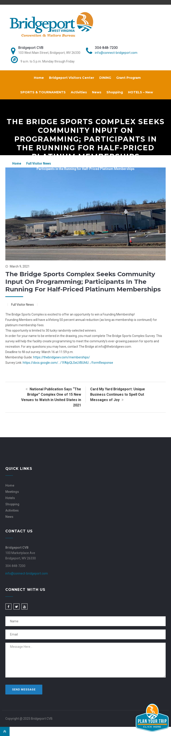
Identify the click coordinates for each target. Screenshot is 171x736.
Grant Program (128, 78)
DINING (105, 78)
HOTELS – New (140, 92)
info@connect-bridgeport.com (116, 52)
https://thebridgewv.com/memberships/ (61, 357)
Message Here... (85, 660)
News (96, 92)
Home (39, 78)
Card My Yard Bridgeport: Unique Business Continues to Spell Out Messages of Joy (117, 394)
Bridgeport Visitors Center (71, 78)
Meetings (12, 491)
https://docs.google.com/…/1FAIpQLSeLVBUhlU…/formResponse (68, 362)
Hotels (10, 498)
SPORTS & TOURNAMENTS (43, 92)
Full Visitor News (38, 163)
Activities (79, 92)
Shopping (114, 92)
